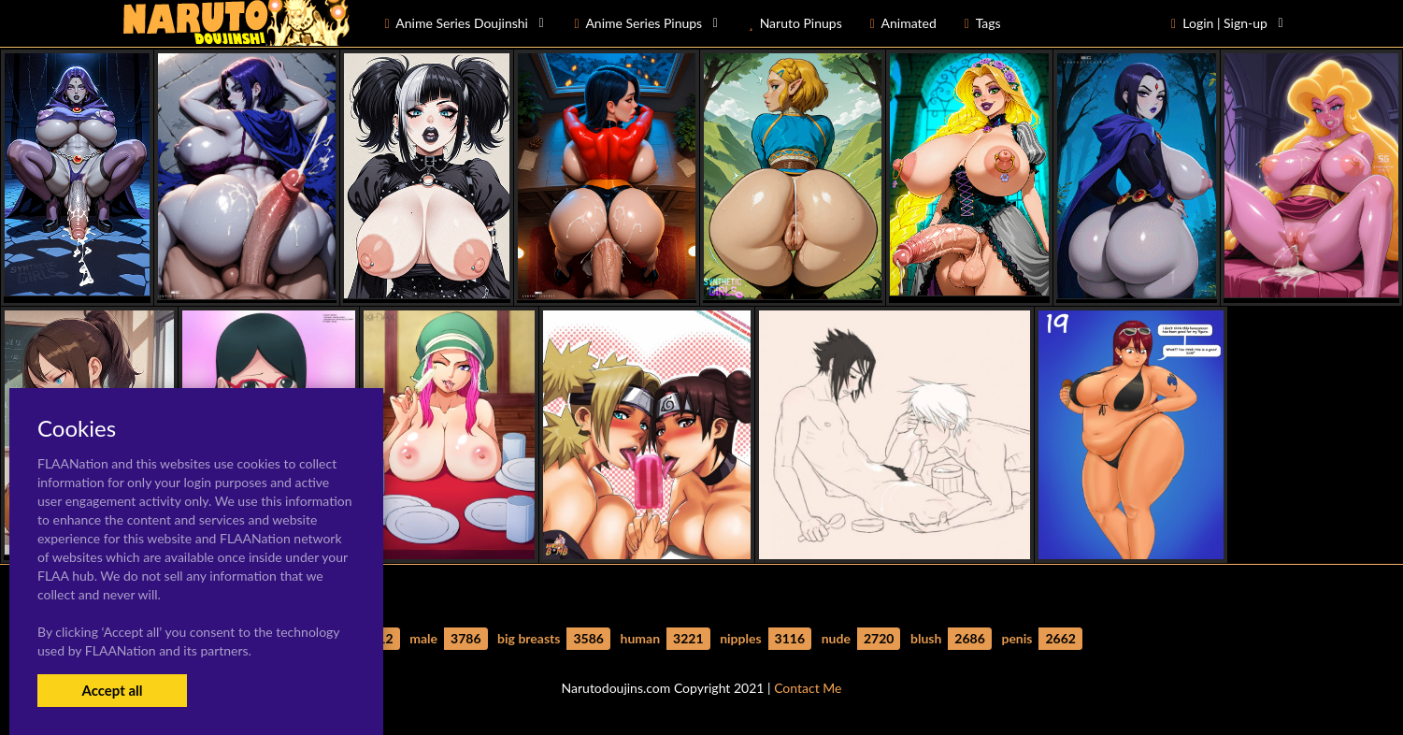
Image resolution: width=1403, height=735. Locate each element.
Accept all (111, 690)
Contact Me (807, 688)
